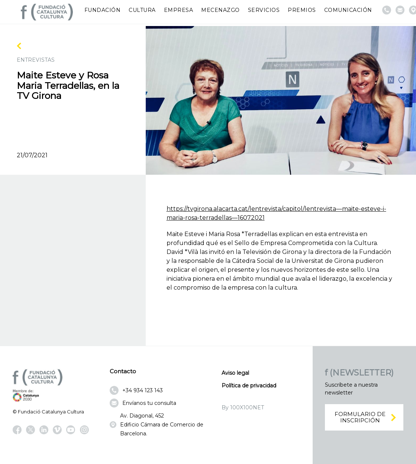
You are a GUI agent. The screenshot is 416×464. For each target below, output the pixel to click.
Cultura (142, 10)
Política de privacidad (249, 385)
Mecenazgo (220, 10)
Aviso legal (235, 373)
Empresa (178, 10)
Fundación (102, 10)
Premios (302, 10)
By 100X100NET (243, 407)
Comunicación (348, 10)
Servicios (264, 10)
